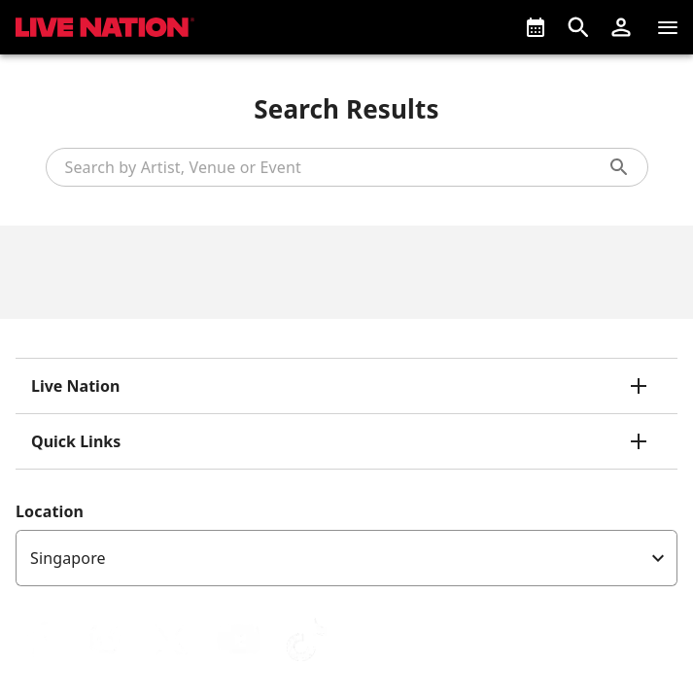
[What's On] (535, 27)
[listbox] (346, 558)
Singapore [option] (68, 558)
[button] (621, 27)
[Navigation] (667, 27)
